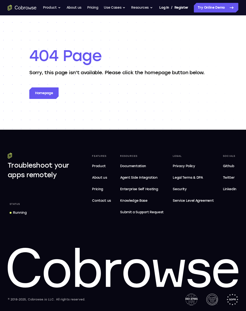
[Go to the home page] (22, 8)
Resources (142, 8)
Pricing (92, 8)
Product (52, 8)
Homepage (44, 93)
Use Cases (114, 8)
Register (181, 8)
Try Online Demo (216, 8)
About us (74, 8)
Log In (164, 8)
